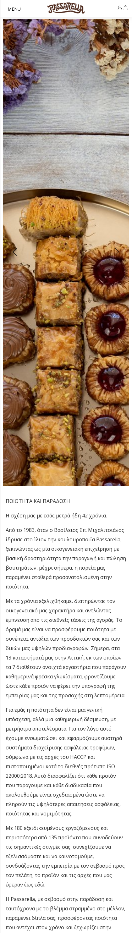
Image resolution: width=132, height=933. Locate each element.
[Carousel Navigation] (66, 252)
